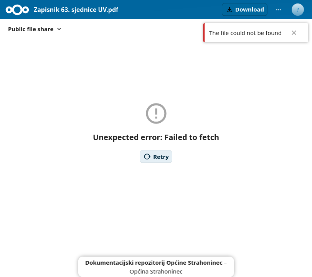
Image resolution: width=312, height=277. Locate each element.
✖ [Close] (294, 32)
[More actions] (278, 9)
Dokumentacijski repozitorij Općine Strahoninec (154, 262)
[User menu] (297, 9)
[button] (244, 9)
